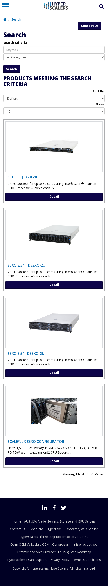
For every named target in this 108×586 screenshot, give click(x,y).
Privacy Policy (59, 560)
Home (16, 521)
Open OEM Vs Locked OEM (29, 544)
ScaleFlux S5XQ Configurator (36, 441)
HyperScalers (59, 568)
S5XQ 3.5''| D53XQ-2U (26, 353)
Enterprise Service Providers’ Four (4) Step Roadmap (54, 552)
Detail (54, 196)
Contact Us (90, 26)
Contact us (17, 529)
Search (16, 19)
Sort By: (99, 91)
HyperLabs (35, 529)
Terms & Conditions (86, 560)
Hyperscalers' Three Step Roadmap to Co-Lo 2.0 (54, 537)
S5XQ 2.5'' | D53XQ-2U (26, 265)
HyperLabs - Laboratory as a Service (72, 529)
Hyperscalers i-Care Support (27, 560)
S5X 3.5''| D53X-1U (23, 177)
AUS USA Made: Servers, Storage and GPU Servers (60, 521)
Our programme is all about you (75, 544)
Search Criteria (15, 42)
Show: (100, 104)
